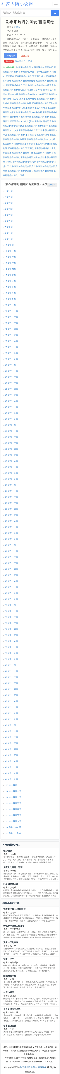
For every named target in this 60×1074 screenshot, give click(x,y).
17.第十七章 (10, 287)
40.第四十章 (10, 425)
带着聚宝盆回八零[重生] (14, 909)
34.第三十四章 (11, 389)
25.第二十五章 (11, 335)
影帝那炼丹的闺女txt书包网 (29, 112)
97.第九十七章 (11, 767)
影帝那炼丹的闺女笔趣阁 (36, 126)
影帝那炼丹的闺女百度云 (24, 166)
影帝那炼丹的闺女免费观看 (41, 85)
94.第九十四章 (11, 749)
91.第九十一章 (11, 731)
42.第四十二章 (11, 437)
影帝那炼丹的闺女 (11, 157)
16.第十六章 (10, 281)
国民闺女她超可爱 (42, 121)
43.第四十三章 (11, 443)
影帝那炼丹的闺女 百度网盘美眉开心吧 (34, 67)
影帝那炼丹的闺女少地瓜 (44, 135)
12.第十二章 (10, 257)
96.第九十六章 (11, 761)
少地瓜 (17, 27)
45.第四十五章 (11, 455)
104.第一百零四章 (13, 809)
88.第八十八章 (11, 713)
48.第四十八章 (11, 473)
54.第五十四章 (11, 509)
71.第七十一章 (11, 611)
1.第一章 (9, 191)
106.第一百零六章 (13, 821)
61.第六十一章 (11, 551)
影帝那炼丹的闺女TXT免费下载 (33, 94)
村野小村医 (8, 992)
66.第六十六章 (11, 581)
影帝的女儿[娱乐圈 (21, 108)
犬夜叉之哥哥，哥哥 (12, 867)
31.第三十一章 (11, 371)
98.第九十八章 (11, 773)
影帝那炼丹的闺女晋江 (29, 130)
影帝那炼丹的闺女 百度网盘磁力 (30, 76)
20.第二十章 (10, 305)
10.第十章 (9, 245)
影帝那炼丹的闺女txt (43, 171)
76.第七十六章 (11, 641)
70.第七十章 (10, 605)
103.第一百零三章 (13, 803)
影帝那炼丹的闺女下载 (22, 153)
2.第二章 (9, 197)
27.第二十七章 (11, 347)
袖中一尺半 (8, 959)
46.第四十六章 (11, 461)
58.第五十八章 (11, 533)
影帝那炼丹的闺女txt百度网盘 (17, 144)
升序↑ (52, 185)
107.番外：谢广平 (13, 827)
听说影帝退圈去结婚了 (14, 926)
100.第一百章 (11, 785)
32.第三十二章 (11, 377)
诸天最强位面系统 (11, 1009)
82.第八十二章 (11, 677)
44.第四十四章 (11, 449)
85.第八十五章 (11, 695)
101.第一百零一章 (13, 791)
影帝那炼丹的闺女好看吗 (14, 139)
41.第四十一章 (11, 431)
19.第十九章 (10, 299)
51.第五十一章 (11, 491)
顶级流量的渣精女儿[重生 (22, 121)
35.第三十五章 (11, 395)
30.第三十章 (10, 365)
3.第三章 (9, 203)
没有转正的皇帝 (10, 942)
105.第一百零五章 (13, 815)
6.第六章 (9, 221)
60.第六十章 (10, 545)
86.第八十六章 (11, 701)
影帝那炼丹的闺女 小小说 (20, 135)
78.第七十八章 (11, 653)
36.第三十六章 (11, 401)
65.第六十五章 (11, 575)
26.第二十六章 (11, 341)
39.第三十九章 (11, 419)
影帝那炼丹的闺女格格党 (24, 162)
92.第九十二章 (11, 737)
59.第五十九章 (11, 539)
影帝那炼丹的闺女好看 (20, 103)
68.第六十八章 (11, 593)
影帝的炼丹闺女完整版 (31, 157)
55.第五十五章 (11, 515)
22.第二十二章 (11, 317)
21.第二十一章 (11, 311)
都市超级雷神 (9, 1025)
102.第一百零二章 (13, 797)
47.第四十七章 (11, 467)
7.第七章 (9, 227)
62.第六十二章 (11, 557)
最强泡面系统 (9, 976)
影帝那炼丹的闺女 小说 (45, 153)
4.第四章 (9, 209)
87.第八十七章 (11, 707)
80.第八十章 (10, 665)
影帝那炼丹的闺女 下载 (16, 85)
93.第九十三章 (11, 743)
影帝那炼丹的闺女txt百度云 (20, 171)
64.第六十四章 (11, 569)
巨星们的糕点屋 (10, 884)
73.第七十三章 (11, 623)
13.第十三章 (10, 263)
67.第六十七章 (11, 587)
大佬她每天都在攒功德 (20, 117)
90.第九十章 (10, 725)
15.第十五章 (10, 275)
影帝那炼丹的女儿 (38, 108)
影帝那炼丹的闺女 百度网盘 (21, 148)
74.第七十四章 (11, 629)
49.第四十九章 (11, 479)
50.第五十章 (10, 485)
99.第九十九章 (11, 779)
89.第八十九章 (11, 719)
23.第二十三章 (11, 323)
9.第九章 (9, 239)
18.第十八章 (10, 293)
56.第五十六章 (11, 521)
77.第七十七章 (11, 647)
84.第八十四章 (11, 689)
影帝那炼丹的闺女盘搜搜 (23, 81)
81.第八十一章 (11, 671)
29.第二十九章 (11, 359)
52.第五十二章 (11, 497)
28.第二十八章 (11, 353)
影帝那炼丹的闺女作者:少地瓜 (41, 139)
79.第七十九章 (11, 659)
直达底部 (25, 55)
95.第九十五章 (11, 755)
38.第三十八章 (11, 413)
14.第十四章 (10, 269)
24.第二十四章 (11, 329)
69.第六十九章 (11, 599)
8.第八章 (9, 233)
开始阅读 (11, 55)
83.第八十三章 (11, 683)
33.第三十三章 (11, 383)
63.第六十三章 (11, 563)
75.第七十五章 (11, 635)
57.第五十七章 (11, 527)
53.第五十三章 (11, 503)
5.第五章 (9, 215)
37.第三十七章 (11, 407)
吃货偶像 (7, 851)
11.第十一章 (10, 251)
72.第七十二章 (11, 617)
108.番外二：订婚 (23, 61)
